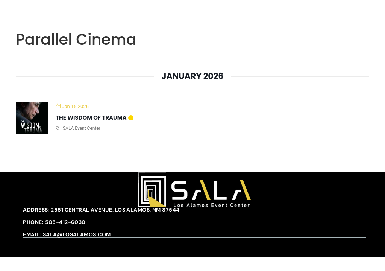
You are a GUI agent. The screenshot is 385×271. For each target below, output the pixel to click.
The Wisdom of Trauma (91, 118)
